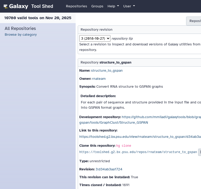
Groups (97, 6)
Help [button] (112, 6)
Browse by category (21, 34)
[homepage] (27, 6)
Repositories (76, 6)
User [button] (127, 6)
